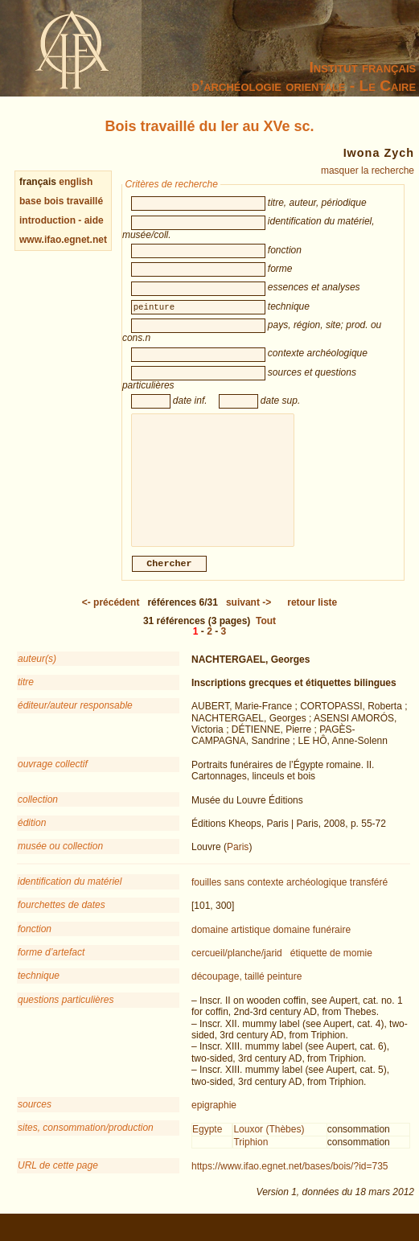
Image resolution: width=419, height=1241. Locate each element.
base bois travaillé (61, 201)
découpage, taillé (228, 994)
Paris (238, 864)
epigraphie (213, 1122)
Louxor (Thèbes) (268, 1147)
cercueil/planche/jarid (236, 970)
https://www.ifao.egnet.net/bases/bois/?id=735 (289, 1184)
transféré (369, 900)
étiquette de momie (331, 970)
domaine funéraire (312, 947)
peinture (284, 994)
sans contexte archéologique (285, 900)
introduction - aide (61, 220)
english (75, 181)
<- (111, 620)
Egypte (207, 1147)
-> (248, 620)
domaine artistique (230, 947)
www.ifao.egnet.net (63, 239)
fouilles (206, 900)
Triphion (250, 1159)
